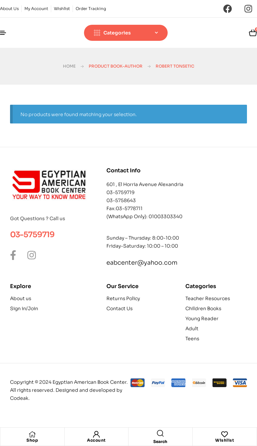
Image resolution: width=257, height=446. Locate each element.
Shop (32, 440)
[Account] (96, 434)
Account (96, 440)
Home (69, 66)
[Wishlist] (224, 434)
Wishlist (224, 440)
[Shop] (32, 434)
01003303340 (165, 216)
